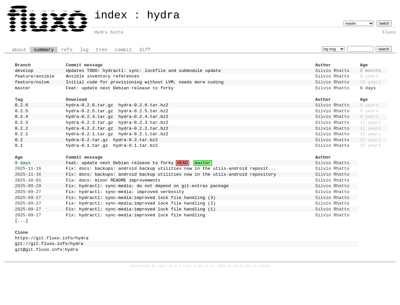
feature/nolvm (32, 86)
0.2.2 (21, 140)
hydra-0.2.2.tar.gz (89, 140)
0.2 (19, 153)
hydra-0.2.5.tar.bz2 (143, 119)
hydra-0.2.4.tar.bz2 (143, 126)
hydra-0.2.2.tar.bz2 (143, 140)
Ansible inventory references (102, 79)
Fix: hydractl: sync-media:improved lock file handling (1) (141, 234)
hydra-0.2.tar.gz (87, 153)
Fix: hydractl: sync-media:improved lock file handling (135, 241)
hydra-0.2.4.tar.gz (89, 126)
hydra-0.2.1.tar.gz (89, 146)
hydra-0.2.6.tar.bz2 (143, 113)
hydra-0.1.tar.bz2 (135, 160)
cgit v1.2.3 (169, 298)
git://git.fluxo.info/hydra (49, 275)
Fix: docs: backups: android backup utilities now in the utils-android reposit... (171, 187)
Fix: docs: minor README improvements (113, 201)
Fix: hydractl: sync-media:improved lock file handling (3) (141, 221)
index (110, 15)
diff (145, 49)
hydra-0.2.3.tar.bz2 (143, 133)
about (19, 49)
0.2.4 (21, 126)
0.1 (19, 160)
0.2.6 (21, 113)
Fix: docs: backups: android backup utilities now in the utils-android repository (171, 194)
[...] (21, 248)
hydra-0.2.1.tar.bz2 (143, 146)
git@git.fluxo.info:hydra (46, 282)
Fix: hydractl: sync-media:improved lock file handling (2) (141, 227)
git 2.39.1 (195, 298)
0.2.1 (21, 146)
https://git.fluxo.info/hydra (51, 268)
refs (67, 49)
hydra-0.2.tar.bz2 (135, 153)
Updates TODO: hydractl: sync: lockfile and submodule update (143, 72)
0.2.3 (21, 133)
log (84, 49)
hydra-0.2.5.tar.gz (89, 119)
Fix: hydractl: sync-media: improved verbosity (125, 214)
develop (24, 72)
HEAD (182, 180)
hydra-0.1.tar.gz (87, 160)
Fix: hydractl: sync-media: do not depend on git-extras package (147, 207)
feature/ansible (34, 79)
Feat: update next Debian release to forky (120, 93)
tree (101, 49)
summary (44, 49)
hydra (163, 15)
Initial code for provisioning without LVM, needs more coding (145, 86)
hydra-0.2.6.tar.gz (89, 113)
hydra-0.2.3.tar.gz (89, 133)
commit (123, 49)
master (23, 93)
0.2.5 (21, 119)
